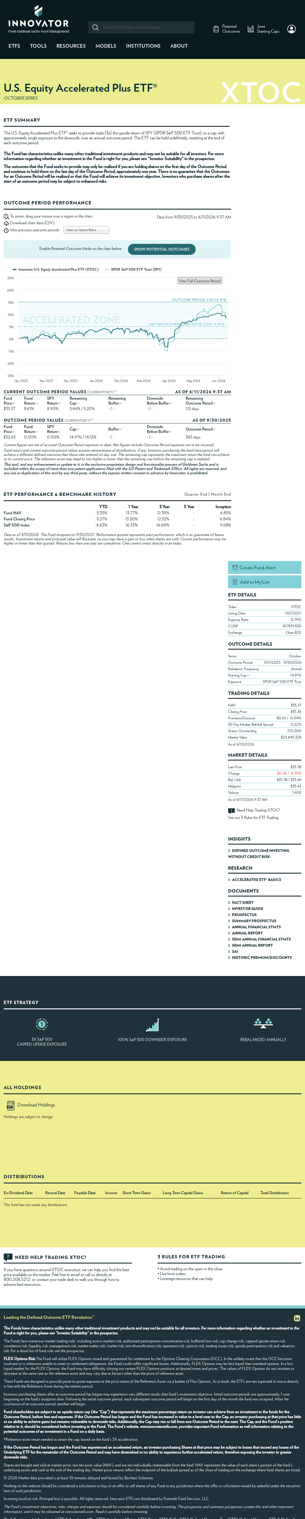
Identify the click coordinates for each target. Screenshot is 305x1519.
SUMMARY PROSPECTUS (254, 921)
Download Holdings (31, 1105)
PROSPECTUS (244, 915)
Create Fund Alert (257, 567)
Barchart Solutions (138, 1478)
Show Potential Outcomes (161, 249)
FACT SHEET (243, 902)
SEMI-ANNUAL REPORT (252, 945)
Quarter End (195, 495)
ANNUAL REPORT (247, 933)
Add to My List (254, 582)
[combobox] (141, 27)
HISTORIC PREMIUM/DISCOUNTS (262, 957)
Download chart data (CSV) (32, 223)
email (76, 1275)
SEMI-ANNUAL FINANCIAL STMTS (261, 939)
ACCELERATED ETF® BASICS (256, 880)
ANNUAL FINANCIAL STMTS (256, 927)
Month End (221, 495)
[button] (291, 29)
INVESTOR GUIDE (247, 909)
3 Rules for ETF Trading (259, 818)
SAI (235, 951)
